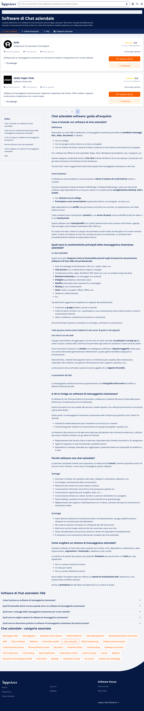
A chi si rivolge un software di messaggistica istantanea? (21, 138)
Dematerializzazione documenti (123, 635)
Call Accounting (89, 653)
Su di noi (53, 686)
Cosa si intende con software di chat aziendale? (18, 124)
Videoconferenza (74, 635)
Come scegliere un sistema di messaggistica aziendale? (21, 150)
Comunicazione (11, 12)
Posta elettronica (10, 653)
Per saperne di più (124, 59)
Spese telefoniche (47, 653)
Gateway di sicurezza (114, 647)
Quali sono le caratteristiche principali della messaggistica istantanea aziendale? (21, 131)
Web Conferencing (90, 641)
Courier (104, 653)
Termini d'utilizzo (8, 696)
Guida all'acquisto (30, 31)
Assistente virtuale (71, 658)
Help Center (102, 691)
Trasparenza (6, 692)
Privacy (4, 687)
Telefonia (33, 641)
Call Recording (93, 647)
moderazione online (68, 653)
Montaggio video (10, 635)
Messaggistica (29, 635)
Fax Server (89, 658)
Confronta (125, 65)
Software (53, 691)
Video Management (95, 635)
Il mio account (103, 686)
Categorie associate (63, 31)
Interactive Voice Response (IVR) (17, 658)
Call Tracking (28, 653)
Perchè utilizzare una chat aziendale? (18, 144)
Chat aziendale (70, 641)
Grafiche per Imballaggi (109, 658)
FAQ (46, 31)
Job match (58, 647)
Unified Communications (114, 641)
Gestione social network (51, 635)
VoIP (5, 641)
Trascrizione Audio (50, 641)
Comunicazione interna (13, 647)
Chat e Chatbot (18, 641)
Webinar (116, 653)
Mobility (55, 658)
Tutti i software (9, 31)
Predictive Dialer (75, 647)
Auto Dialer (41, 658)
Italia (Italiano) (112, 702)
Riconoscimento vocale (38, 647)
